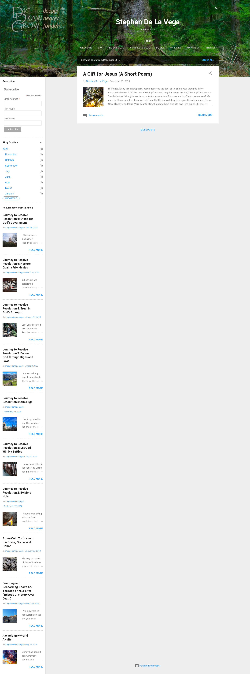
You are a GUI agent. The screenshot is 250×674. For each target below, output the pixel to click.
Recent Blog (116, 47)
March (8, 188)
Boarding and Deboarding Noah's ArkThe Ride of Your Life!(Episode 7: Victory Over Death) (18, 590)
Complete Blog (140, 47)
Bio (100, 47)
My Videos (193, 47)
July (7, 171)
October (9, 160)
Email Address (12, 99)
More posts (147, 129)
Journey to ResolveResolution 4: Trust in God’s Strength (16, 308)
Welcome (86, 47)
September (11, 165)
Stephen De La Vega (148, 22)
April (7, 182)
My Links (175, 47)
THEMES (210, 47)
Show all (208, 60)
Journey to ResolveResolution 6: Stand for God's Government (18, 218)
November (11, 154)
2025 (5, 148)
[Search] (217, 9)
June (8, 176)
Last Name (9, 118)
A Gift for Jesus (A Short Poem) (117, 74)
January (9, 193)
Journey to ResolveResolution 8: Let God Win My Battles (17, 447)
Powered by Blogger (147, 665)
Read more (205, 115)
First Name (9, 109)
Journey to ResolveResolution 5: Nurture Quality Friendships (17, 263)
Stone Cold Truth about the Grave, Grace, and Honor (18, 542)
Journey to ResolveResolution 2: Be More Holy (17, 492)
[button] (210, 73)
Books (160, 47)
